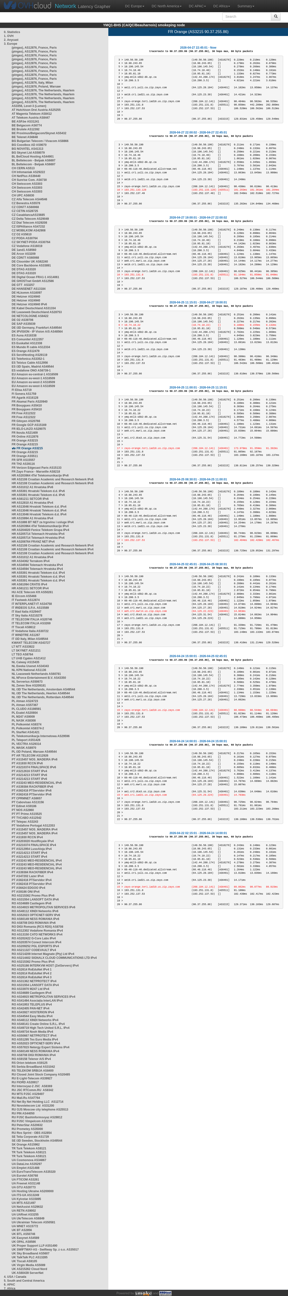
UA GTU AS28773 (24, 1187)
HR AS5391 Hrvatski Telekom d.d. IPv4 (38, 572)
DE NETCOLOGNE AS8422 (30, 316)
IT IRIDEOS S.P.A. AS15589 (30, 607)
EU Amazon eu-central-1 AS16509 (35, 374)
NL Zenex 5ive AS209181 (29, 685)
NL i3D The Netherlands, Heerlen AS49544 (41, 693)
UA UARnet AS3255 (25, 1214)
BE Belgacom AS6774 (27, 125)
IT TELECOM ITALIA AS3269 (31, 623)
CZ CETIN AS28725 (25, 211)
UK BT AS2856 (22, 1230)
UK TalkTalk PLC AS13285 (29, 1257)
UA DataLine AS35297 (27, 1164)
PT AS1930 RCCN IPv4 (27, 837)
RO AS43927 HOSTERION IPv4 (33, 1012)
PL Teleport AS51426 (26, 740)
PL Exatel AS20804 (25, 712)
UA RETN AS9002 (24, 1210)
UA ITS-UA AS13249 (25, 1195)
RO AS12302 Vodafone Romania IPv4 (37, 930)
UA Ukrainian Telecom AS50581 (33, 1222)
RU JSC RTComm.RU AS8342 (32, 1090)
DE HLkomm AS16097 (27, 292)
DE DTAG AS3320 (24, 269)
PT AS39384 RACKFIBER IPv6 (32, 786)
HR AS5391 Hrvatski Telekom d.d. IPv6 (38, 491)
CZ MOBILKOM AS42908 (29, 230)
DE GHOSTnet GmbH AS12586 (33, 281)
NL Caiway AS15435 (25, 662)
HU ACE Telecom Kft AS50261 (32, 592)
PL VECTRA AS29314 (26, 744)
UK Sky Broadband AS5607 (30, 1253)
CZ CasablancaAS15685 (28, 215)
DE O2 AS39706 (22, 320)
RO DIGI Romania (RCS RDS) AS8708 (37, 926)
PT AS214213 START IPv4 (29, 853)
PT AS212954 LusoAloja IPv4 (32, 849)
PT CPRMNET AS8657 (27, 798)
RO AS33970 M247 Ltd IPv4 (30, 989)
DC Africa (221, 6)
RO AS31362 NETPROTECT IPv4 (34, 981)
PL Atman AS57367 (25, 705)
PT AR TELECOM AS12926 (30, 755)
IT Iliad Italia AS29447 (26, 611)
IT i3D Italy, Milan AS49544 (30, 639)
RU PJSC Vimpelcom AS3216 (32, 1121)
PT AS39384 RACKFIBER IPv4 (32, 872)
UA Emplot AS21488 (25, 1168)
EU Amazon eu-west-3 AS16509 (33, 386)
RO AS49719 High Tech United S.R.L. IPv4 (40, 1028)
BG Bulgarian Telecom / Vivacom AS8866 (40, 141)
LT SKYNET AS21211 (26, 650)
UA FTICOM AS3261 (25, 1179)
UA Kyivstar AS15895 (26, 1199)
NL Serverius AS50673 (27, 681)
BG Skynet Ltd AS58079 (28, 152)
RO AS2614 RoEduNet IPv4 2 (32, 973)
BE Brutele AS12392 (25, 129)
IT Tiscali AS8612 (23, 627)
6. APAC (9, 1284)
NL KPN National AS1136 (29, 670)
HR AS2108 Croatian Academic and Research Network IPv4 (52, 545)
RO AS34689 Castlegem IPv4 (31, 993)
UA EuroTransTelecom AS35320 (34, 1171)
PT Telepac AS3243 (25, 821)
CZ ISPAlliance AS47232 (28, 226)
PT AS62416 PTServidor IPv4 (32, 880)
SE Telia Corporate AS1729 (30, 1136)
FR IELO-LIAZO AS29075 (29, 429)
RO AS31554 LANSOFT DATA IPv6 (35, 899)
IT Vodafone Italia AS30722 (30, 631)
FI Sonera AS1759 (24, 394)
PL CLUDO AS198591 (26, 709)
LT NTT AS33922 (23, 646)
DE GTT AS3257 (23, 285)
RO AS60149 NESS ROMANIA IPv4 (35, 1051)
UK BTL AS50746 (23, 1234)
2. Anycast (11, 40)
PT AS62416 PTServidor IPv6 (32, 790)
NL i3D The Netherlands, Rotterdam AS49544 (43, 697)
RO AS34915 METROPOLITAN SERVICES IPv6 (43, 907)
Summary (245, 6)
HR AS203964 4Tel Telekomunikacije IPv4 (40, 526)
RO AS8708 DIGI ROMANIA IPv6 (34, 923)
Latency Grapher (83, 6)
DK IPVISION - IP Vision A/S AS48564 (37, 331)
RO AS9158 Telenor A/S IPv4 (31, 1059)
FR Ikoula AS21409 (25, 432)
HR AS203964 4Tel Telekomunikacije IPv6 (40, 475)
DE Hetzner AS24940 (26, 296)
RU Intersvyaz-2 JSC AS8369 (32, 1086)
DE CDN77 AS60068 (25, 257)
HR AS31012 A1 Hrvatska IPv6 (32, 487)
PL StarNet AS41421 (25, 732)
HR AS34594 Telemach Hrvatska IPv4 (37, 565)
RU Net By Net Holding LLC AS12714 (37, 1101)
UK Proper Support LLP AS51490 (34, 1245)
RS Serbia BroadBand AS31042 (33, 1066)
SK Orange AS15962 (26, 1144)
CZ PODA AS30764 (24, 238)
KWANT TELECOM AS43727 (31, 642)
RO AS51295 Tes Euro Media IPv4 (35, 1039)
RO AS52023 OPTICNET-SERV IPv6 (36, 915)
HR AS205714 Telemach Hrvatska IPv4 (38, 534)
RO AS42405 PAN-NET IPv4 (30, 1008)
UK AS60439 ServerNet (27, 1273)
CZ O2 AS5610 (22, 234)
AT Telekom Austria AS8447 (31, 117)
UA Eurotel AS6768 (25, 1175)
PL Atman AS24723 (25, 701)
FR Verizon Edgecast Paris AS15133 (36, 467)
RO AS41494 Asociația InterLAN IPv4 (37, 1000)
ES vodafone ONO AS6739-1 (31, 370)
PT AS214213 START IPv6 (29, 775)
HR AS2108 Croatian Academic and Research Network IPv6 (52, 479)
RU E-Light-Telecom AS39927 (32, 1078)
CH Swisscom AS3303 (27, 183)
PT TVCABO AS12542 (26, 818)
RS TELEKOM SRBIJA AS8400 (33, 1070)
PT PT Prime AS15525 (27, 814)
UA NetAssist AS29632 (27, 1206)
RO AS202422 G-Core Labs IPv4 (34, 938)
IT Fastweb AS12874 (26, 600)
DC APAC (197, 6)
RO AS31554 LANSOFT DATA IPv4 (35, 985)
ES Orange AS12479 (25, 351)
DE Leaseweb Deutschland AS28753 (37, 312)
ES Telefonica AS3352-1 (28, 359)
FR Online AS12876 (25, 436)
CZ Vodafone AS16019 (27, 246)
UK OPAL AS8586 (24, 1241)
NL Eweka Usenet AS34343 (30, 666)
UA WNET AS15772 (25, 1226)
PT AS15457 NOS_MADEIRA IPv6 (34, 759)
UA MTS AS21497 (24, 1203)
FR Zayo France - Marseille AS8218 (36, 471)
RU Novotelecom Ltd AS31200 (33, 1105)
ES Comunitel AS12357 (28, 339)
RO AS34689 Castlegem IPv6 (31, 903)
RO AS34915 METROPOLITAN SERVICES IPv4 (43, 996)
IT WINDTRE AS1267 (26, 635)
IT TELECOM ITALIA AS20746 (32, 619)
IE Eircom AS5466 (24, 596)
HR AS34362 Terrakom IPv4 (30, 561)
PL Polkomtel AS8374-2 (28, 728)
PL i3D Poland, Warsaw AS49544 (34, 751)
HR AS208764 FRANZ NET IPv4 (33, 541)
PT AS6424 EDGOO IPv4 (28, 888)
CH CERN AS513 (23, 168)
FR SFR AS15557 (23, 460)
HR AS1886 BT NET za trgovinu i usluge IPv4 (43, 522)
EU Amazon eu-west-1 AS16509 (33, 378)
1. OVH (8, 36)
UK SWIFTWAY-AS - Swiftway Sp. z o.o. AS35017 (45, 1249)
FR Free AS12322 (24, 413)
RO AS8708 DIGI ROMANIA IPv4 (34, 1055)
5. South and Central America (24, 1280)
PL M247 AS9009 (23, 716)
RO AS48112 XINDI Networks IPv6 (35, 911)
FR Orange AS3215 (25, 440)
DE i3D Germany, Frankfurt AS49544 (37, 327)
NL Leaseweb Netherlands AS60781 (36, 674)
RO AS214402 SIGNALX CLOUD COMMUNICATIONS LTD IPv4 (54, 958)
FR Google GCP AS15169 (29, 425)
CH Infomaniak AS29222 (28, 172)
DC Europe (134, 6)
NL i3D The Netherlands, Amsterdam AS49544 (43, 689)
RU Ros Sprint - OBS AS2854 (32, 1133)
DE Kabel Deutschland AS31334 (34, 308)
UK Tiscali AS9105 (24, 1261)
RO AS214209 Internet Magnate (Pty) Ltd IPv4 (43, 954)
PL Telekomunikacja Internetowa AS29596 (41, 736)
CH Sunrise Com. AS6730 (29, 180)
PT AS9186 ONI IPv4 (25, 891)
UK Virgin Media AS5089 (28, 1265)
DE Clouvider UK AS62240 (30, 261)
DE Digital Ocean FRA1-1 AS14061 (35, 277)
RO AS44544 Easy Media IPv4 (32, 1016)
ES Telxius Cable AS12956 (30, 362)
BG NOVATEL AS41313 (27, 148)
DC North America (167, 6)
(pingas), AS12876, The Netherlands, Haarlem (43, 90)
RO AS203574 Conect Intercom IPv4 (36, 942)
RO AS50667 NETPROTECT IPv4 (34, 1035)
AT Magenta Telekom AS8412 (32, 113)
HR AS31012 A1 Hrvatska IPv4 (32, 557)
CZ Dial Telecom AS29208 (29, 222)
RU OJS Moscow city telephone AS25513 (40, 1109)
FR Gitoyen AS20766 (26, 421)
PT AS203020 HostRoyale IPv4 (33, 841)
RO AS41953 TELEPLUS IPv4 (32, 1004)
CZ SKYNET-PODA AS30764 (31, 242)
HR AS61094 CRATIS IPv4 (29, 584)
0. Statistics (12, 32)
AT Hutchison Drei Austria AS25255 (36, 110)
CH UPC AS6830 (23, 195)
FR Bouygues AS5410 (27, 405)
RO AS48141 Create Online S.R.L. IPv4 (38, 1024)
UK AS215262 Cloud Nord (29, 1269)
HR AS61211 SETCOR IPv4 (30, 588)
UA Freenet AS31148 (26, 1183)
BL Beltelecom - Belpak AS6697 (33, 160)
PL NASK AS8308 (24, 720)
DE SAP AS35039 (23, 324)
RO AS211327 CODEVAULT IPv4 (34, 950)
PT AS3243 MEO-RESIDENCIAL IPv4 (37, 860)
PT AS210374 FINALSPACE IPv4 (34, 845)
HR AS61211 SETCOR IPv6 (30, 499)
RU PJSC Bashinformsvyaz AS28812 (37, 1117)
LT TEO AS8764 (22, 654)
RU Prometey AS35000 (27, 1129)
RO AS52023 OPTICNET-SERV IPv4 (36, 1043)
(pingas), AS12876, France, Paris (34, 47)
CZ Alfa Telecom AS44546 (29, 199)
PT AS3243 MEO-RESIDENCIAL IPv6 (37, 783)
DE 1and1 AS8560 (24, 250)
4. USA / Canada (15, 1276)
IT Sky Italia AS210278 (27, 615)
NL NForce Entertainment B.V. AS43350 (39, 677)
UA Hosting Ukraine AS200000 (33, 1191)
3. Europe (10, 43)
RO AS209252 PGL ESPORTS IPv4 (35, 946)
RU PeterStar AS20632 (27, 1125)
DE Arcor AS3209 (24, 254)
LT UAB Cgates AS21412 (29, 658)
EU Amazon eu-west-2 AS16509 (33, 382)
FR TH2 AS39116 (23, 464)
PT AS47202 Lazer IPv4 (28, 876)
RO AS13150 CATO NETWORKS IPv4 (37, 934)
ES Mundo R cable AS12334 (31, 347)
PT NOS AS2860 (23, 810)
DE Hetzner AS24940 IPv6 (29, 304)
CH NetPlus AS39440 (26, 176)
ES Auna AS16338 (24, 335)
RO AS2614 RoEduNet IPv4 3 (32, 977)
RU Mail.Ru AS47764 (26, 1098)
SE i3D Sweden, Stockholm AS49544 (37, 1140)
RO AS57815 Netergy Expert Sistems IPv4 (40, 1047)
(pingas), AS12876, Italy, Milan (32, 82)
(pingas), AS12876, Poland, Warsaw (36, 86)
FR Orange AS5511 (25, 456)
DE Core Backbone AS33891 (31, 265)
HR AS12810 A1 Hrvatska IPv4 (32, 502)
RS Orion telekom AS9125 (29, 1063)
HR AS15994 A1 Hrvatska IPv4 (32, 518)
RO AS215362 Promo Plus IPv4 (33, 961)
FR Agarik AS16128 (25, 397)
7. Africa (9, 1288)
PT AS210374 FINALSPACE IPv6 (34, 767)
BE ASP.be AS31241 (25, 121)
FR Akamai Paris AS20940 (29, 401)
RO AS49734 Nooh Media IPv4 (32, 1031)
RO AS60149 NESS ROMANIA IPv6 (35, 919)
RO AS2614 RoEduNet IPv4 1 (32, 969)
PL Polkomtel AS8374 (26, 724)
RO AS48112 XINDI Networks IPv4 (35, 1020)
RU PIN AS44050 (23, 1113)
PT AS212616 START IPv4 (29, 771)
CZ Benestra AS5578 (26, 203)
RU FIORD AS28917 (25, 1082)
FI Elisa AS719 (22, 390)
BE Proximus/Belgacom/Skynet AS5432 (39, 133)
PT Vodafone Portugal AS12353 (33, 825)
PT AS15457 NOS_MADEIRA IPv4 (34, 829)
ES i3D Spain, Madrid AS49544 (33, 366)
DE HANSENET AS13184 (29, 289)
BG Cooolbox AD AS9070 (29, 145)
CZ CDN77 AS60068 (25, 207)
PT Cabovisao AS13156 (28, 802)
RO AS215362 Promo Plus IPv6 (33, 895)
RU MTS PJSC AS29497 (28, 1094)
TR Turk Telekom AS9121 (29, 1148)
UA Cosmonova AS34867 (29, 1160)
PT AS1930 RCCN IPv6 (27, 763)
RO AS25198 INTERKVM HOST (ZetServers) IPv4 (45, 965)
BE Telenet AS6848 (25, 137)
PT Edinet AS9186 (24, 806)
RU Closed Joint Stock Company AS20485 (41, 1074)
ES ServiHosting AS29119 (29, 355)
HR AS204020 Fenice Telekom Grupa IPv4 (40, 530)
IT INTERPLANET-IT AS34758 (32, 604)
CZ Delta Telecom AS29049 (30, 218)
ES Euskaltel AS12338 (27, 343)
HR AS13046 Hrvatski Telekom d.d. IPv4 (39, 506)
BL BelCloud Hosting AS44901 (33, 156)
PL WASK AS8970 (24, 747)
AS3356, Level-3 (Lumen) (29, 106)
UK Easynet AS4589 (25, 1238)
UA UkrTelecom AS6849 (28, 1218)
